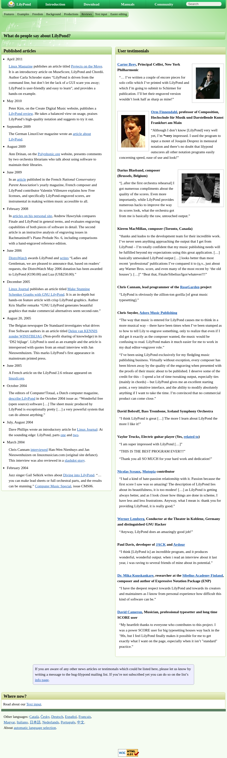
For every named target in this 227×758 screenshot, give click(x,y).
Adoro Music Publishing (158, 313)
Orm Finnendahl (164, 112)
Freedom (37, 14)
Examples (23, 14)
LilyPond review (21, 113)
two (75, 435)
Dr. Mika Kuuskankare (135, 575)
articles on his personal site (32, 216)
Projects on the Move (86, 66)
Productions (71, 14)
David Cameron (129, 612)
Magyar (9, 722)
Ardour (179, 544)
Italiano (22, 722)
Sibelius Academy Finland (202, 575)
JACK (161, 544)
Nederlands (50, 722)
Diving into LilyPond (78, 475)
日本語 (35, 722)
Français (84, 717)
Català (34, 717)
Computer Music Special (53, 486)
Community (164, 4)
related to (191, 436)
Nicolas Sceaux (129, 471)
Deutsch (57, 717)
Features (9, 14)
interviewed (39, 449)
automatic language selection (35, 728)
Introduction (55, 4)
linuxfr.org (16, 378)
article (21, 179)
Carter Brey (126, 64)
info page (42, 680)
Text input (33, 704)
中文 (80, 722)
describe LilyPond (22, 398)
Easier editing (118, 14)
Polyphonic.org (49, 154)
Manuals (128, 4)
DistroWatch (18, 258)
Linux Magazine (21, 66)
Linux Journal (19, 289)
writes (64, 258)
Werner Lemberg (130, 519)
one (63, 435)
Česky (45, 717)
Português (68, 722)
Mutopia (149, 471)
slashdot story (74, 460)
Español (71, 717)
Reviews (87, 14)
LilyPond (24, 4)
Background (53, 14)
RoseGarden (189, 287)
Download (91, 4)
